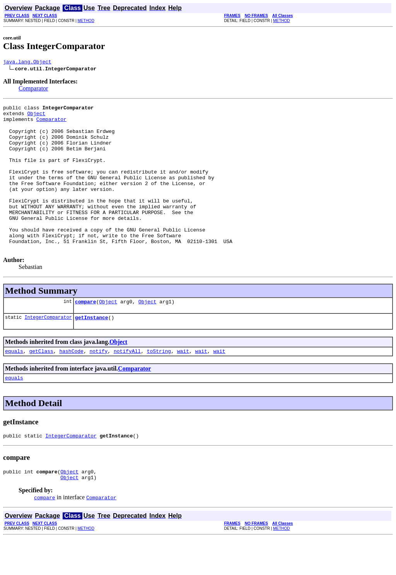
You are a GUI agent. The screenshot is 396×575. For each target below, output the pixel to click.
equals (14, 383)
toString (159, 383)
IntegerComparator (48, 348)
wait (183, 383)
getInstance (91, 348)
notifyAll (127, 383)
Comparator (33, 89)
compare (85, 331)
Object (36, 116)
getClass (41, 383)
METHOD (86, 21)
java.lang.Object (27, 62)
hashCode (71, 383)
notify (98, 383)
